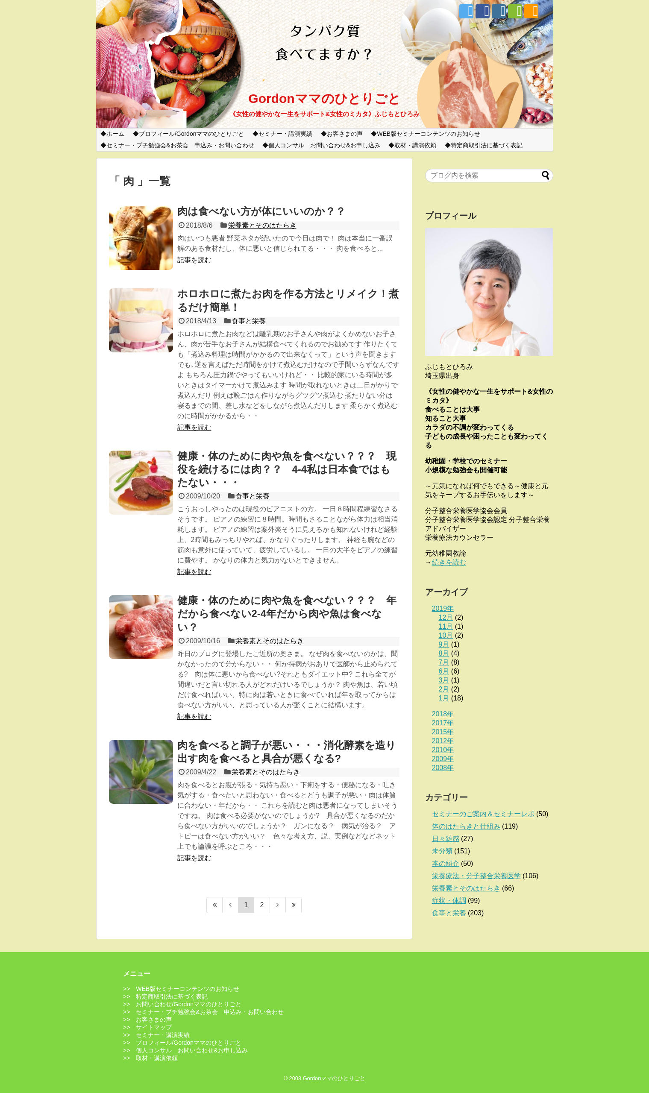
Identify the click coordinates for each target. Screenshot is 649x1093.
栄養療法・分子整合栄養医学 (476, 875)
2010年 (443, 749)
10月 (446, 635)
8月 (444, 653)
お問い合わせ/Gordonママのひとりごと (188, 1004)
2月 (444, 689)
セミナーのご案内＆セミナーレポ (483, 814)
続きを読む (449, 562)
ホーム (115, 133)
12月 (446, 617)
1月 (444, 698)
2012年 (443, 740)
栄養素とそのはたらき (262, 225)
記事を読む (194, 260)
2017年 (443, 723)
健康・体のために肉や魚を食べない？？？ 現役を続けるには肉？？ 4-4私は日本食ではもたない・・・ (286, 469)
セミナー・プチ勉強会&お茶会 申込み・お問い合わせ (180, 145)
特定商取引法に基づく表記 (487, 145)
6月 (444, 671)
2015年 (443, 732)
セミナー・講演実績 (285, 133)
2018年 (443, 714)
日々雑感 (445, 838)
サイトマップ (154, 1027)
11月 (446, 626)
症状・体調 (449, 900)
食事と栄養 (249, 321)
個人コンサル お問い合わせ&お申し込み (324, 145)
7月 (444, 662)
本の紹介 (445, 863)
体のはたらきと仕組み (466, 826)
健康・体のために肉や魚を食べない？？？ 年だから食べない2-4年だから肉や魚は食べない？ (286, 614)
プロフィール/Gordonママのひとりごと (191, 133)
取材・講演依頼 (415, 145)
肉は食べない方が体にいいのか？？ (261, 211)
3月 (444, 680)
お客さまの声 (345, 133)
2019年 (443, 608)
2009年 (443, 758)
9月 (444, 644)
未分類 (442, 851)
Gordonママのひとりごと (324, 98)
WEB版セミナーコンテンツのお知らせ (428, 133)
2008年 (443, 767)
